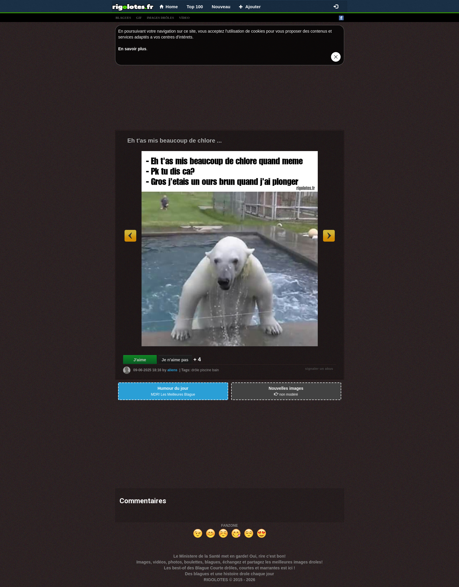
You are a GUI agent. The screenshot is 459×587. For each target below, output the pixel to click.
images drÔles (160, 17)
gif (139, 17)
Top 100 (195, 6)
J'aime (139, 359)
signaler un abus (319, 368)
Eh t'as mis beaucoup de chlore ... (174, 140)
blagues (123, 17)
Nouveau (221, 6)
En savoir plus (132, 48)
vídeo (184, 17)
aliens (172, 370)
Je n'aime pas (175, 359)
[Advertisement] (230, 99)
